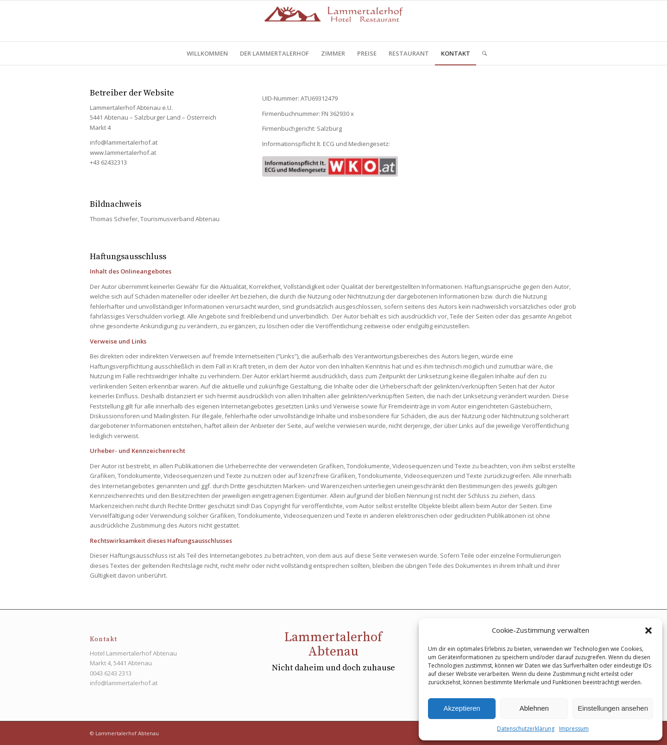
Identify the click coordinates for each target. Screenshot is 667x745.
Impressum (574, 728)
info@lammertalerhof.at (123, 683)
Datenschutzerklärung (525, 728)
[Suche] (481, 53)
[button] (648, 630)
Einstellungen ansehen (613, 708)
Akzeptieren (461, 708)
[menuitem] (207, 53)
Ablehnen (533, 708)
